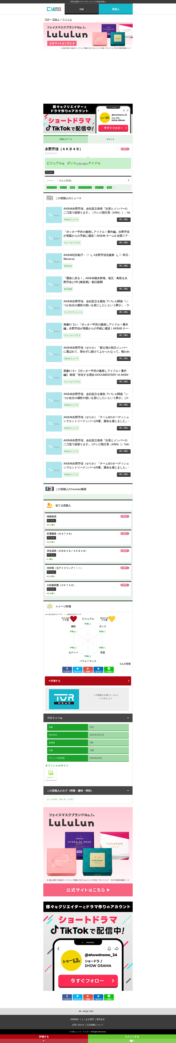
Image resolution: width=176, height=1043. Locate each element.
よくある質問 (87, 1019)
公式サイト (56, 769)
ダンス (71, 163)
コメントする (132, 1039)
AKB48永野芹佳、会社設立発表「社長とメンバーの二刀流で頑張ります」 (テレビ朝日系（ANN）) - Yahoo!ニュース (96, 444)
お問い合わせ (78, 1025)
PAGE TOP (88, 1011)
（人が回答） (60, 180)
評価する (44, 1039)
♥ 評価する (54, 680)
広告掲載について (95, 1025)
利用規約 (74, 1019)
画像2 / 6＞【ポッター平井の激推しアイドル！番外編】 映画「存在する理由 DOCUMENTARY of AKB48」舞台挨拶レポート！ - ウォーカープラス (95, 374)
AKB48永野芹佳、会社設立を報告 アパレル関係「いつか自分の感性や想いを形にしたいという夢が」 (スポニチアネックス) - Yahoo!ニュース (95, 398)
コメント (110, 139)
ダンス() (52, 799)
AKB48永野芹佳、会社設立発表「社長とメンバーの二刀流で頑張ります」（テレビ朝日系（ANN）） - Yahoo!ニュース (96, 212)
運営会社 (100, 1019)
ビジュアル (54, 163)
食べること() (66, 799)
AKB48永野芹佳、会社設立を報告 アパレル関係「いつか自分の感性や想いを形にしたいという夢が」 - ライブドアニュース (96, 305)
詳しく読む (123, 219)
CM (82, 9)
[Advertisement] (88, 78)
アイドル (94, 163)
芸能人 (116, 9)
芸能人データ (66, 139)
